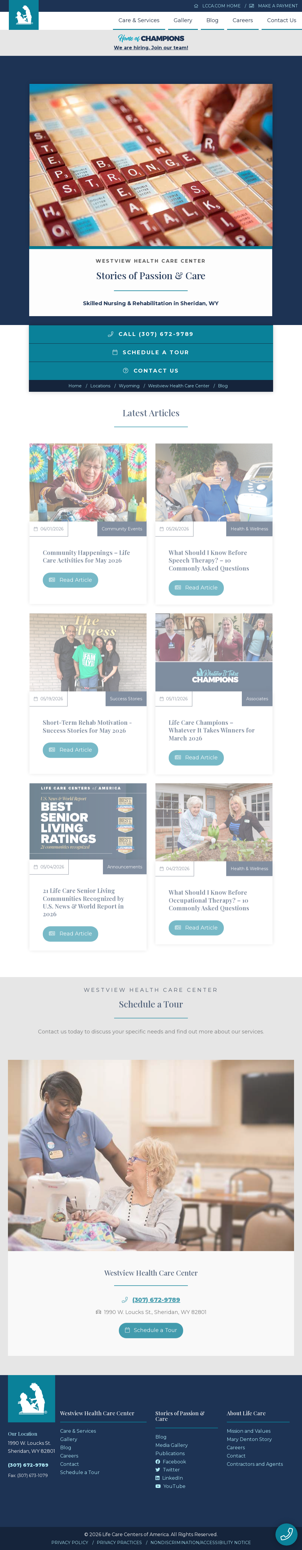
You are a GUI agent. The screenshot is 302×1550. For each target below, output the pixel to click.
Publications (170, 1453)
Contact (69, 1464)
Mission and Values (248, 1431)
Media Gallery (171, 1445)
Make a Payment (273, 6)
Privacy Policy (69, 1542)
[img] (110, 334)
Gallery (183, 20)
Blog (212, 20)
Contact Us (281, 20)
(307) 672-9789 (28, 1465)
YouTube (170, 1486)
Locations (100, 386)
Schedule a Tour (151, 352)
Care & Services (139, 20)
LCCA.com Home (217, 6)
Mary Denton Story (249, 1439)
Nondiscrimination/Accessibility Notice (200, 1542)
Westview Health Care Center (178, 386)
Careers (243, 20)
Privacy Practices (119, 1542)
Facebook (170, 1462)
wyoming (129, 386)
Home (75, 386)
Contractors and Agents (255, 1464)
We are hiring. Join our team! (151, 42)
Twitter (167, 1470)
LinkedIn (169, 1478)
